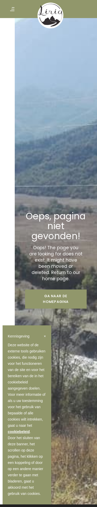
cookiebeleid (19, 432)
